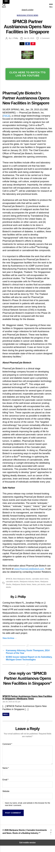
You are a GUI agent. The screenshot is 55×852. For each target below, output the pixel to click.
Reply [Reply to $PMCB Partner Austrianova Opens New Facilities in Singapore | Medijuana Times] (5, 714)
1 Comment (44, 38)
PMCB (6, 116)
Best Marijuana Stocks (22, 579)
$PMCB (9, 579)
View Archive (9, 638)
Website (5, 791)
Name (5, 768)
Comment (7, 744)
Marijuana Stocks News (27, 15)
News (34, 584)
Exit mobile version (27, 842)
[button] (22, 43)
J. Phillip (14, 38)
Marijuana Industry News (29, 581)
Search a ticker (27, 10)
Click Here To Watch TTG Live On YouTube (27, 74)
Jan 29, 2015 (29, 38)
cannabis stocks (12, 581)
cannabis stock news (40, 579)
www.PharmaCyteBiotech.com (29, 569)
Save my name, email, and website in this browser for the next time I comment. (27, 804)
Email (5, 780)
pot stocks (41, 584)
